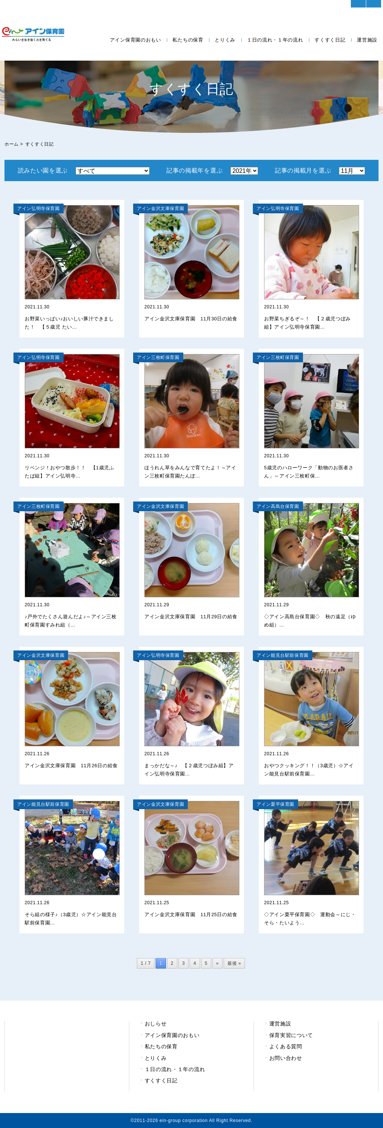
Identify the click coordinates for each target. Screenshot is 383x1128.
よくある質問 (285, 1046)
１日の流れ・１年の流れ (275, 40)
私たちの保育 (187, 40)
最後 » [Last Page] (234, 963)
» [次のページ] (217, 963)
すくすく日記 (330, 40)
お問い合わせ (285, 1058)
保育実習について (291, 1035)
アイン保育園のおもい (135, 40)
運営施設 (367, 40)
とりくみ (225, 40)
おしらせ (156, 1024)
